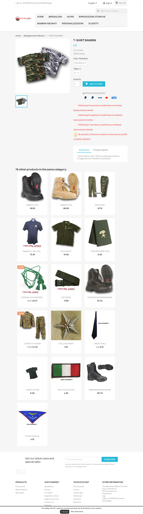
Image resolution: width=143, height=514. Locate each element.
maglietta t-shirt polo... (32, 251)
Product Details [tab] (100, 150)
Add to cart (94, 84)
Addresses (77, 496)
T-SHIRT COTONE (32, 390)
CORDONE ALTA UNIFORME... (32, 297)
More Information (77, 511)
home (40, 16)
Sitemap (47, 505)
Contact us (49, 502)
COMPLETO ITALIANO (32, 343)
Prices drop (20, 486)
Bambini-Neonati (47, 23)
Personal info (78, 486)
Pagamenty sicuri (51, 496)
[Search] (111, 10)
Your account (81, 482)
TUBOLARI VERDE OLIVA (99, 251)
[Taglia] (76, 73)
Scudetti (93, 23)
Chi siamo (48, 493)
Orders (76, 489)
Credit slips (78, 493)
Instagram (23, 471)
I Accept (64, 512)
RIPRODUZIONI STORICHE (92, 16)
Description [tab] (84, 150)
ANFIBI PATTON (66, 205)
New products (21, 489)
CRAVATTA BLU (100, 343)
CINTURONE (66, 297)
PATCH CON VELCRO (66, 390)
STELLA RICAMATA (66, 343)
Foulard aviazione (32, 436)
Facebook (18, 471)
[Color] (80, 63)
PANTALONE (100, 205)
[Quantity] (76, 84)
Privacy (47, 489)
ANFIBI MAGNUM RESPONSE (100, 390)
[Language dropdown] (93, 3)
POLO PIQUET (66, 251)
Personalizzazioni (72, 23)
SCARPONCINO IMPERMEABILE (99, 297)
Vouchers (77, 499)
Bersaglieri (55, 16)
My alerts (77, 502)
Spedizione (49, 486)
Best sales (20, 493)
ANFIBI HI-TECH (32, 205)
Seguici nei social (51, 499)
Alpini (70, 16)
